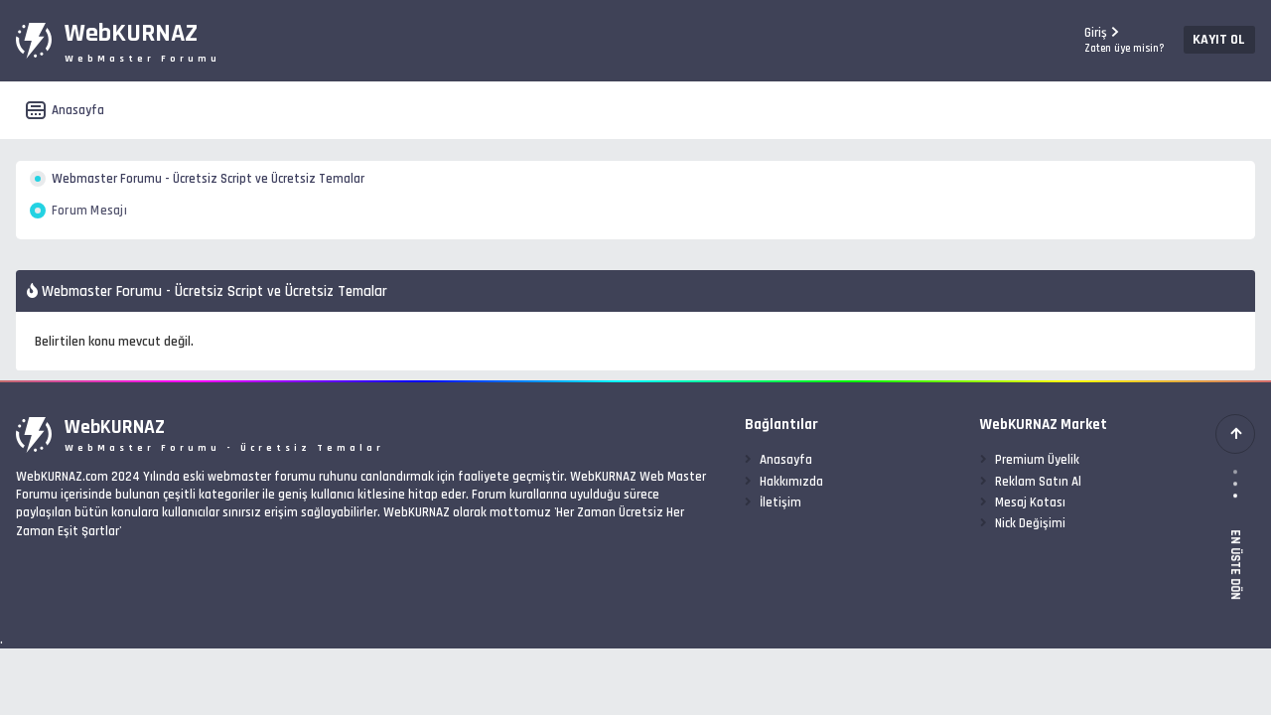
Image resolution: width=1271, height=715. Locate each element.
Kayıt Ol (1171, 40)
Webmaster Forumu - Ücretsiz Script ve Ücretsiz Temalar (271, 184)
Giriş (1077, 40)
